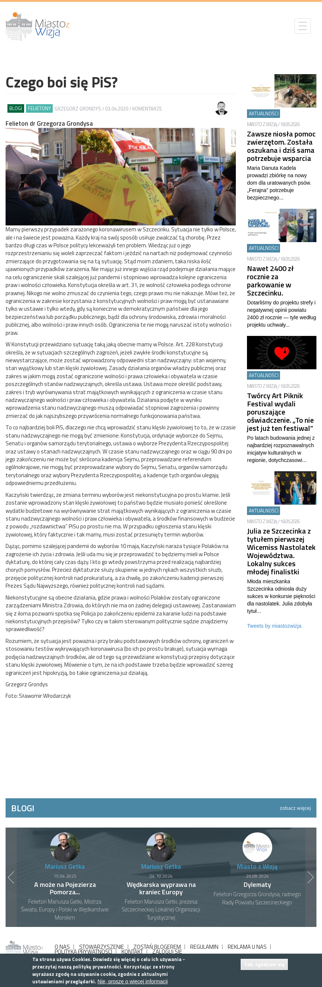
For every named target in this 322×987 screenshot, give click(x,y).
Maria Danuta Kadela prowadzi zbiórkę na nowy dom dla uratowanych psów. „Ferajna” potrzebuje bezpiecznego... (279, 183)
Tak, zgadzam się (264, 964)
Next (310, 877)
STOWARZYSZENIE (101, 946)
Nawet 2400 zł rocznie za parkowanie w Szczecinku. (270, 280)
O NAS (62, 946)
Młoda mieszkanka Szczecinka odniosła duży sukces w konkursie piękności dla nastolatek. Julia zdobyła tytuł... (281, 596)
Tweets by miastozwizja (274, 626)
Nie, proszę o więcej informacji (133, 981)
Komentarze (147, 108)
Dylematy (257, 884)
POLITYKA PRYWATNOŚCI (83, 951)
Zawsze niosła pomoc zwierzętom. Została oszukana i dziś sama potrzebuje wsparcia (281, 146)
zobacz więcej (295, 808)
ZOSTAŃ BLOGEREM (157, 946)
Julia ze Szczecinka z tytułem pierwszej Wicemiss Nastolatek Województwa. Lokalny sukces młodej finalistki (281, 551)
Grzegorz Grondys (78, 108)
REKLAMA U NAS (247, 946)
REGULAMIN (204, 946)
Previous (11, 877)
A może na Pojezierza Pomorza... (65, 888)
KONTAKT (132, 951)
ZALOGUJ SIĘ (167, 951)
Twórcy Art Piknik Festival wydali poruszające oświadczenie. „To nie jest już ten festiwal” (280, 412)
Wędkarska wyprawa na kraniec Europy (161, 888)
